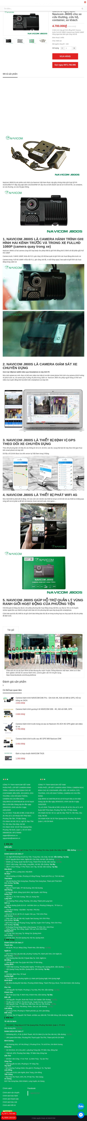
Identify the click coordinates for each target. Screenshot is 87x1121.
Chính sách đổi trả (9, 1105)
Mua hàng (65, 56)
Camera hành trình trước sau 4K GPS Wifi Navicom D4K (38, 739)
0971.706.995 (8, 1114)
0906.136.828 (8, 1118)
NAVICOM (34, 1093)
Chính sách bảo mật (10, 1102)
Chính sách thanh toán (11, 1099)
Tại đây (79, 850)
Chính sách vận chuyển (11, 1092)
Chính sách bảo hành (10, 1096)
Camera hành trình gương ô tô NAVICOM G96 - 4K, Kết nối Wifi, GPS (44, 709)
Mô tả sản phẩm (10, 74)
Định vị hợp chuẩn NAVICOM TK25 (30, 753)
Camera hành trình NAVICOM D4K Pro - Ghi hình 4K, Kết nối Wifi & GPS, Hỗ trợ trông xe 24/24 (48, 699)
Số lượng (55, 48)
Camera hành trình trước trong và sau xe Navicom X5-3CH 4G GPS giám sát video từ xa (49, 725)
